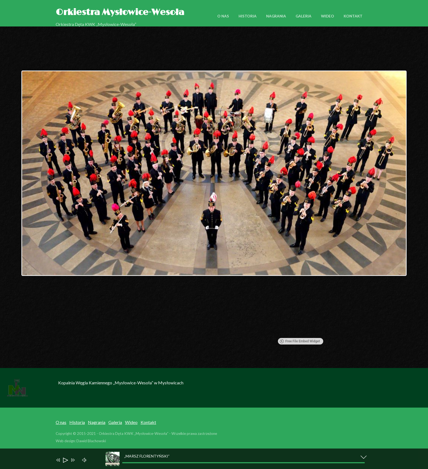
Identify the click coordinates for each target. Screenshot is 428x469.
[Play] (65, 460)
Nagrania (276, 16)
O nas (223, 16)
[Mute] (85, 459)
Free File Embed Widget (300, 341)
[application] (216, 459)
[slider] (243, 462)
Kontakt (353, 16)
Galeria (303, 16)
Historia (248, 16)
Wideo (327, 16)
